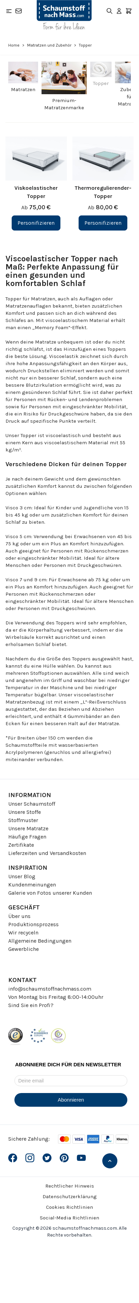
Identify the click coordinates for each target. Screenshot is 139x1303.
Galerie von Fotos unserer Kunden (50, 893)
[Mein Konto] (119, 11)
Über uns (19, 916)
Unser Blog (21, 876)
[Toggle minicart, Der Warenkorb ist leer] (129, 11)
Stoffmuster (23, 820)
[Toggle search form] (109, 11)
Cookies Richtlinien (69, 1207)
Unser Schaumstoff (31, 804)
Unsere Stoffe (24, 812)
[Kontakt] (18, 11)
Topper (101, 83)
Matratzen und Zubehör (49, 45)
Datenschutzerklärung (70, 1196)
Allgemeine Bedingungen (39, 941)
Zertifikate (21, 845)
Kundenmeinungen (32, 884)
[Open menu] (8, 11)
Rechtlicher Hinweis (69, 1186)
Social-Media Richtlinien (69, 1218)
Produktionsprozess (33, 924)
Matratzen (23, 89)
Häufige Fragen (27, 836)
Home (14, 45)
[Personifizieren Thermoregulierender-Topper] (103, 223)
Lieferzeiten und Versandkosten (47, 853)
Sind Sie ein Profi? (31, 1005)
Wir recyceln (23, 932)
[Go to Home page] (64, 15)
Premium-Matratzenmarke (64, 104)
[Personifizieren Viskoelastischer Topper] (36, 223)
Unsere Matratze (28, 828)
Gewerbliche (23, 949)
